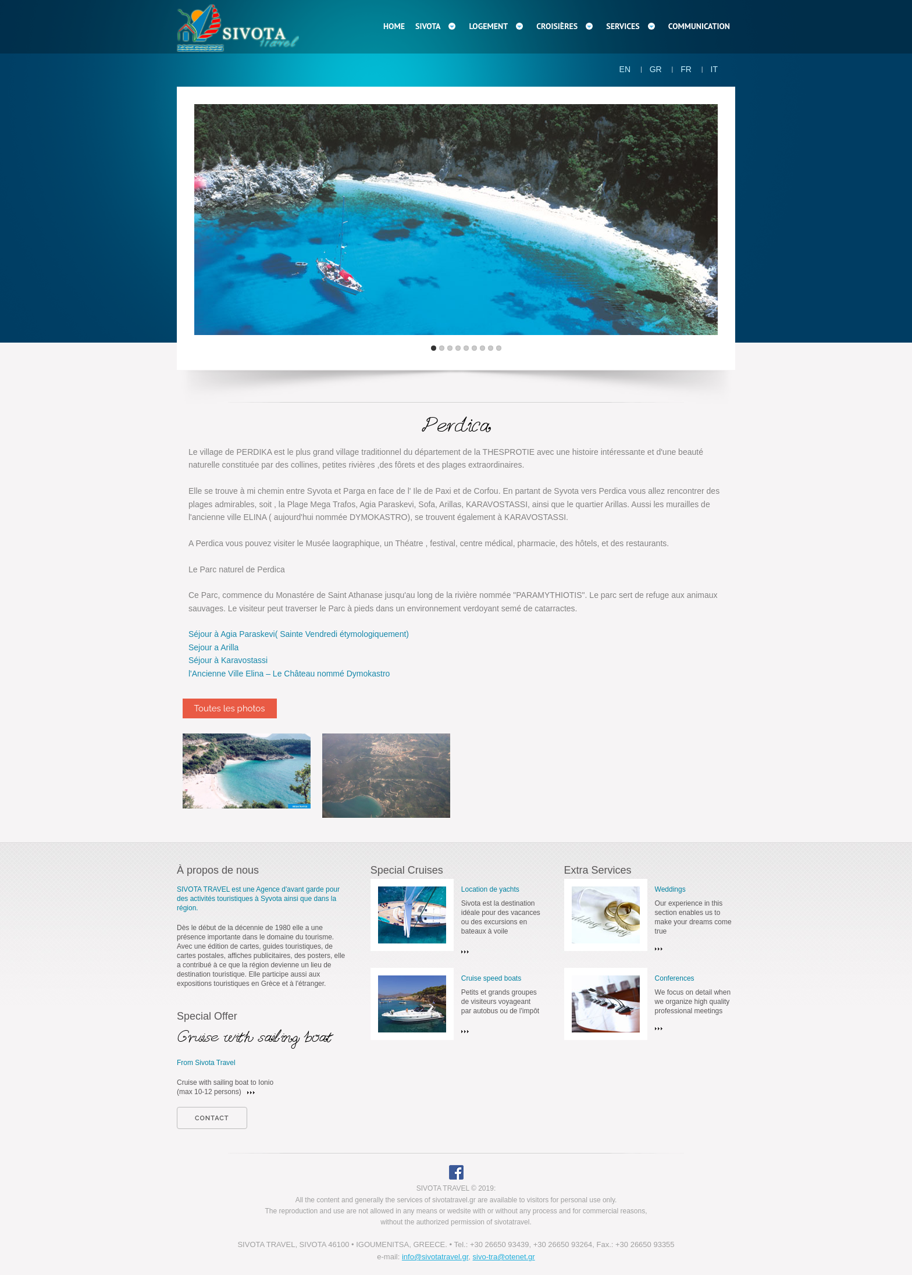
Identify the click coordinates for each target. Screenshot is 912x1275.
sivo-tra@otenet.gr (504, 1256)
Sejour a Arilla (213, 647)
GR (656, 69)
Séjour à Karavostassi (228, 660)
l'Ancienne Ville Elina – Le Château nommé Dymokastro (289, 673)
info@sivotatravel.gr (435, 1256)
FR (686, 69)
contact (212, 1118)
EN (624, 69)
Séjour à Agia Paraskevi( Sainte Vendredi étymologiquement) (298, 634)
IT (714, 69)
